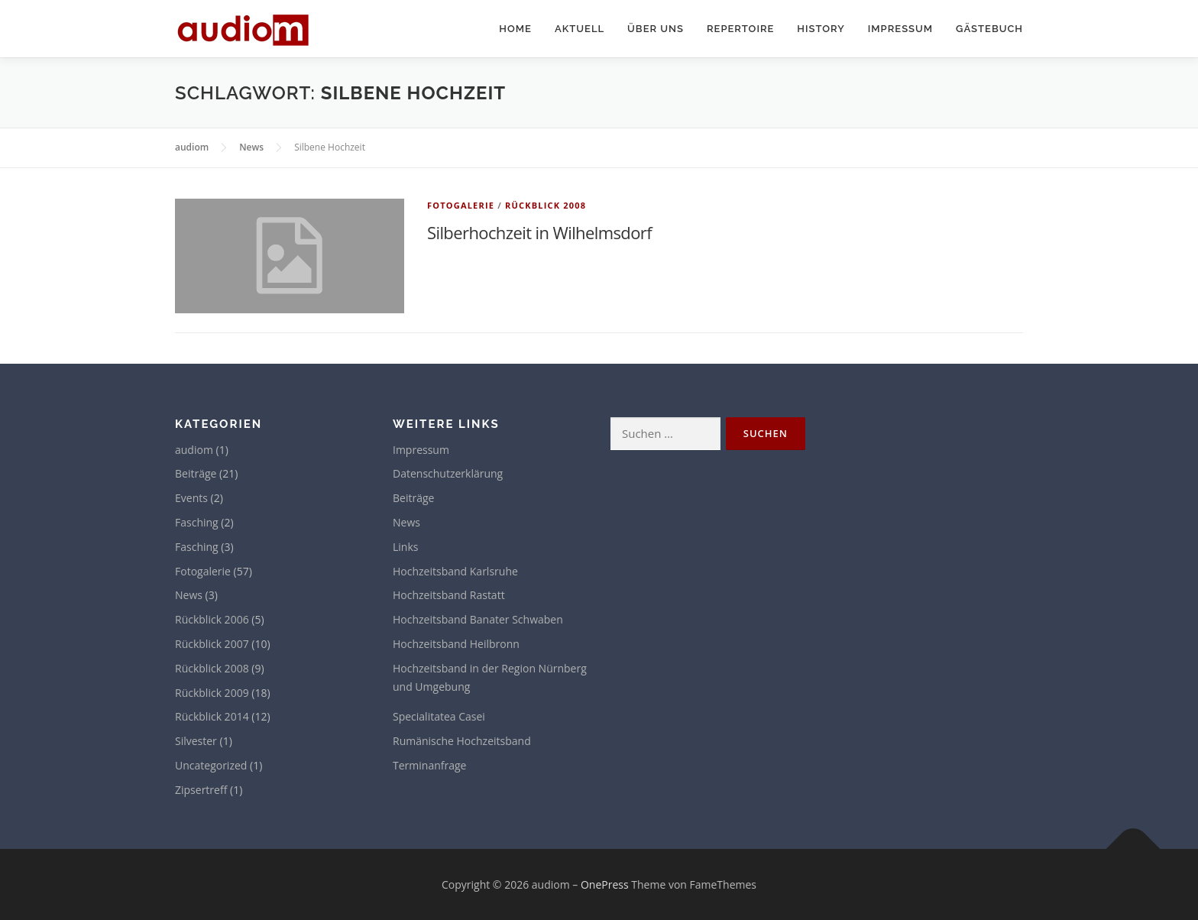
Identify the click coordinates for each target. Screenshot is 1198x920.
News (188, 595)
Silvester (196, 741)
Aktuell (579, 28)
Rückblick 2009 (212, 692)
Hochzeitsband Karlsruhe (455, 571)
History (820, 28)
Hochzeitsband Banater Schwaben (478, 619)
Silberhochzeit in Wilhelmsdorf (539, 232)
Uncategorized (211, 765)
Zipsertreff (201, 789)
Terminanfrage (429, 765)
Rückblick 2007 (212, 644)
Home (515, 28)
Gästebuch (989, 28)
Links (405, 546)
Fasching (197, 522)
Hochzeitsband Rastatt (449, 595)
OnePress (605, 884)
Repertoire (740, 28)
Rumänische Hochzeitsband (462, 741)
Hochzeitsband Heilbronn (456, 644)
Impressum (900, 28)
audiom (194, 449)
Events (191, 498)
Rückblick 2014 (212, 716)
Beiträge (195, 473)
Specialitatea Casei (439, 716)
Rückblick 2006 (212, 619)
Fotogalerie (460, 205)
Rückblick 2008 (545, 205)
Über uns (655, 28)
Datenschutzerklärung (448, 473)
